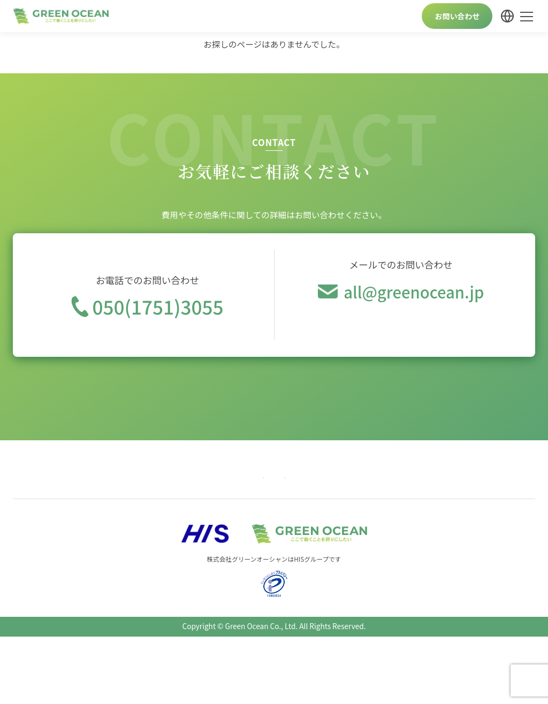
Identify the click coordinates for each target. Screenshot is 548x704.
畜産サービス (306, 477)
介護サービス (244, 477)
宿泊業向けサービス (171, 477)
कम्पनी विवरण (322, 496)
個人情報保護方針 (423, 477)
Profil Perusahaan (254, 496)
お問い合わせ (457, 16)
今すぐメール (401, 328)
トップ (32, 477)
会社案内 (361, 477)
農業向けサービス (91, 477)
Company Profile (498, 477)
